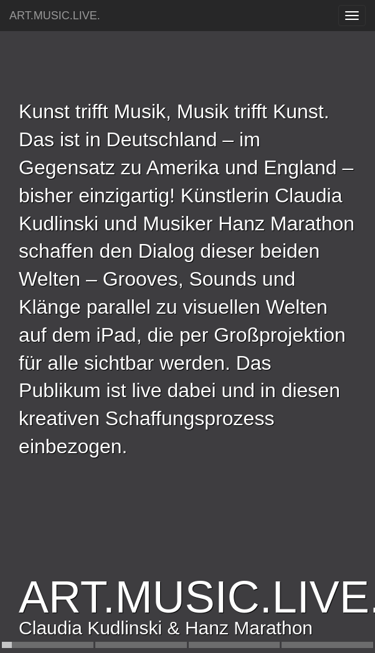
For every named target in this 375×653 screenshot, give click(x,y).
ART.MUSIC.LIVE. (54, 15)
